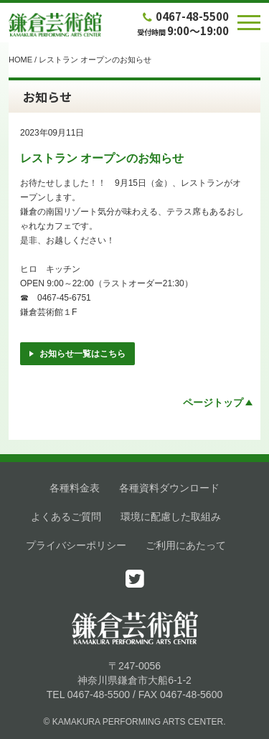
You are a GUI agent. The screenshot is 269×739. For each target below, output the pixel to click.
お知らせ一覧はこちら (77, 354)
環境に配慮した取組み (171, 516)
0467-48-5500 (184, 16)
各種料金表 (74, 488)
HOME (20, 59)
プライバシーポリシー (76, 545)
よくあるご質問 (66, 516)
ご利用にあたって (186, 545)
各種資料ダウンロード (169, 488)
